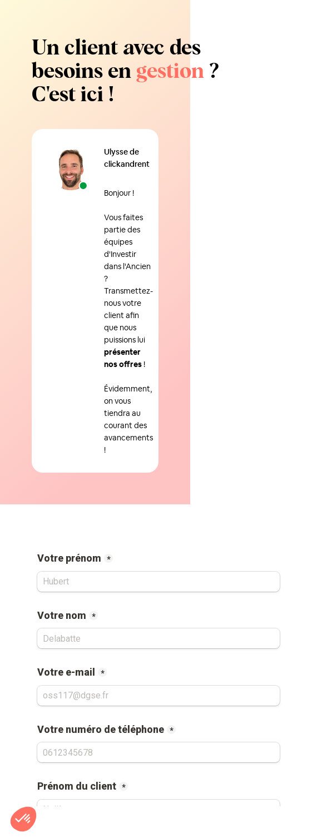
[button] (23, 819)
